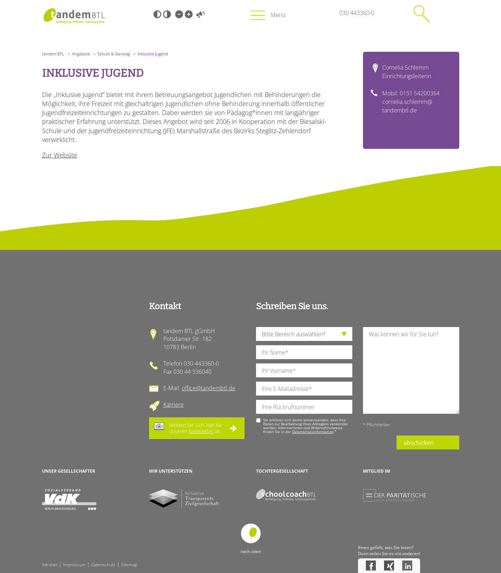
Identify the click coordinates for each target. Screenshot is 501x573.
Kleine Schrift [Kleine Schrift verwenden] (179, 14)
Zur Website (59, 155)
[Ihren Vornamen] (304, 370)
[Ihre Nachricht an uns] (411, 370)
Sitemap (129, 565)
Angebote (81, 54)
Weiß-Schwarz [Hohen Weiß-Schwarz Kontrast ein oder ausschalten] (167, 14)
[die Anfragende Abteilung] (304, 334)
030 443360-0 (356, 13)
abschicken (419, 443)
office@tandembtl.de (208, 388)
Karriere (173, 404)
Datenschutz (103, 565)
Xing (389, 566)
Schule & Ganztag (114, 54)
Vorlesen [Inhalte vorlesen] (200, 14)
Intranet (49, 565)
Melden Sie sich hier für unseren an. (195, 428)
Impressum (74, 565)
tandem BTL (53, 54)
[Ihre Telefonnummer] (304, 407)
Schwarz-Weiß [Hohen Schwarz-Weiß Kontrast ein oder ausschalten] (157, 14)
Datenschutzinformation (312, 431)
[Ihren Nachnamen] (304, 352)
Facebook (371, 566)
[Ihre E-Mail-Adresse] (304, 389)
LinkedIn (407, 566)
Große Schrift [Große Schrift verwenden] (188, 14)
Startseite (74, 16)
